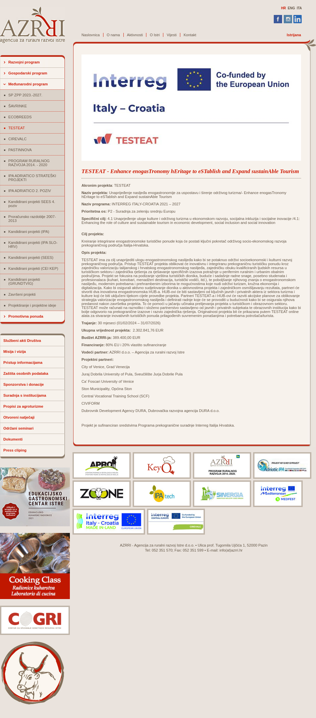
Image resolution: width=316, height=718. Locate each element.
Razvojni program (24, 62)
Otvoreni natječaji (19, 417)
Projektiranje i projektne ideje (32, 305)
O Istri (155, 35)
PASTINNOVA (20, 150)
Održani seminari (18, 428)
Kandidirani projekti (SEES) (31, 257)
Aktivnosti (135, 35)
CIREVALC (17, 139)
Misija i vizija (14, 352)
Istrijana (294, 35)
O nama (113, 35)
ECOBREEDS (20, 117)
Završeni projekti (22, 294)
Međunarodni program (28, 84)
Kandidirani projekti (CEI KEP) (33, 268)
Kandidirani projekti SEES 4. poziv (31, 204)
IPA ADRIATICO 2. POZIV (29, 191)
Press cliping (15, 450)
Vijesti (172, 35)
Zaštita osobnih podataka (25, 373)
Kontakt (190, 35)
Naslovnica (90, 35)
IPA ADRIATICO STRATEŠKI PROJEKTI (32, 178)
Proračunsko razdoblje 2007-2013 (32, 219)
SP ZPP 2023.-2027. (25, 95)
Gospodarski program (27, 73)
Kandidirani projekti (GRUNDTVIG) (24, 281)
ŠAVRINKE (17, 106)
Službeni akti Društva (22, 341)
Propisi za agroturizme (23, 406)
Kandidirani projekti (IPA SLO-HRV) (33, 245)
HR (283, 8)
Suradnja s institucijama (24, 395)
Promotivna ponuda (25, 316)
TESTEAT (16, 128)
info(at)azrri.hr (231, 550)
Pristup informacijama (23, 362)
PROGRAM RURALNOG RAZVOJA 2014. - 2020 (29, 163)
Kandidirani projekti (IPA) (28, 232)
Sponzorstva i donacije (23, 384)
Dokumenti (13, 439)
